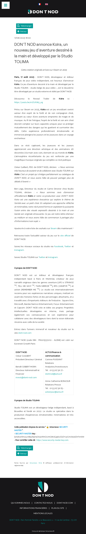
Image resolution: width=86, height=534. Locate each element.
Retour (22, 31)
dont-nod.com (24, 333)
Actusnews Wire (36, 463)
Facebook (58, 246)
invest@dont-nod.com (26, 377)
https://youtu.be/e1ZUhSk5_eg (28, 102)
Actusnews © (49, 531)
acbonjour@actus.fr (54, 392)
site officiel (65, 235)
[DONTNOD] (43, 12)
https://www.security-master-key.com (52, 440)
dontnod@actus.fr (53, 374)
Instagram (19, 250)
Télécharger (24, 25)
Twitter (67, 246)
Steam (54, 228)
